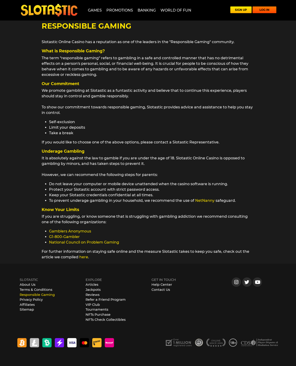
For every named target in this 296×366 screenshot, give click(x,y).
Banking (147, 10)
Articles (92, 285)
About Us (27, 285)
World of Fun (175, 10)
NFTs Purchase (98, 314)
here (83, 257)
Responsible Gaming (37, 295)
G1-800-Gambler (64, 237)
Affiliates (27, 305)
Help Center (161, 285)
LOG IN (264, 10)
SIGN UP (241, 10)
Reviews (92, 295)
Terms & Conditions (36, 290)
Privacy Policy (31, 300)
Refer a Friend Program (106, 300)
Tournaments (97, 309)
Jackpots (93, 290)
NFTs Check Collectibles (106, 320)
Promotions (119, 10)
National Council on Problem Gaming (84, 242)
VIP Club (93, 305)
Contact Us (160, 290)
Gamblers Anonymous (70, 231)
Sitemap (27, 309)
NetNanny (205, 200)
